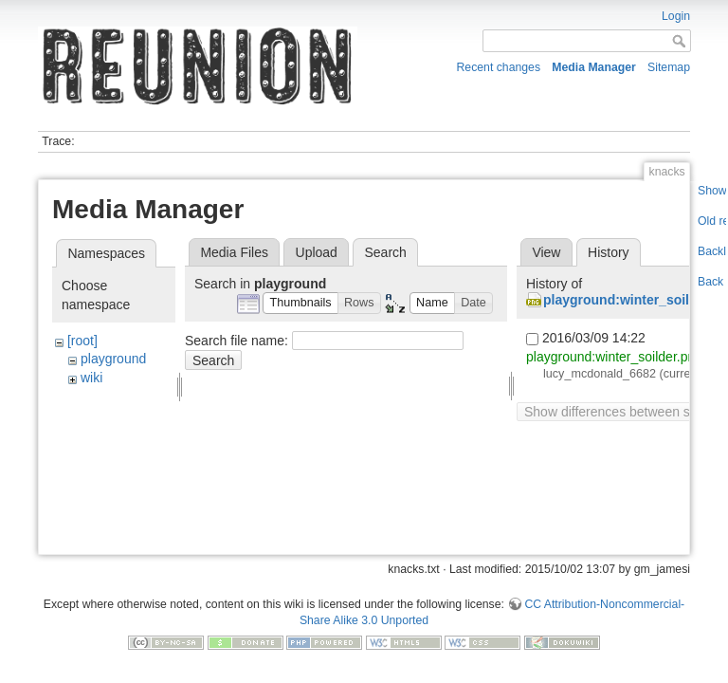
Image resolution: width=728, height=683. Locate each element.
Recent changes (499, 67)
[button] (300, 303)
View (546, 252)
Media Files (234, 252)
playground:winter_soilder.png (614, 356)
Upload (316, 252)
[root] (82, 340)
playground (113, 358)
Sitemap (668, 67)
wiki (91, 377)
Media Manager (594, 67)
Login (676, 16)
